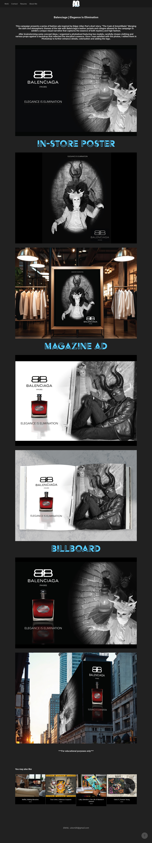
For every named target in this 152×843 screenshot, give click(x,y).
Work (7, 4)
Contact (14, 4)
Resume (23, 4)
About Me (33, 4)
